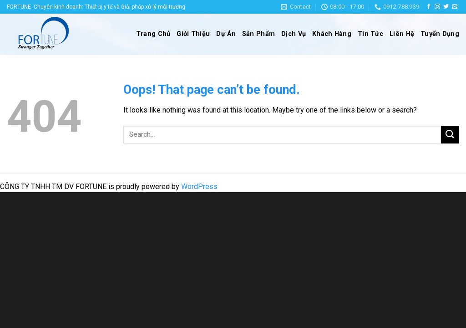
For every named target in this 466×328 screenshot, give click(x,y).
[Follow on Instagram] (437, 7)
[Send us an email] (454, 7)
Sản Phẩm (258, 34)
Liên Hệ (402, 34)
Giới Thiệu (193, 34)
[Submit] (450, 135)
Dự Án (225, 34)
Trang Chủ (153, 34)
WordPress (199, 186)
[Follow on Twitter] (446, 7)
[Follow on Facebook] (428, 7)
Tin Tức (370, 34)
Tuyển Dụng (439, 34)
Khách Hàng (331, 34)
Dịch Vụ (293, 34)
